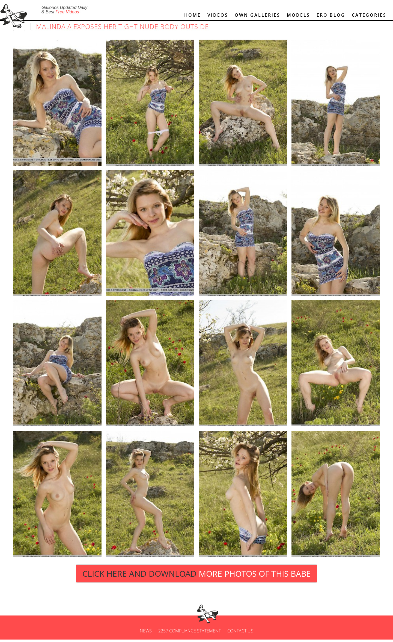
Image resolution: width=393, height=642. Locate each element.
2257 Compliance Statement (189, 633)
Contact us (240, 633)
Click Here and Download (196, 575)
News (146, 633)
